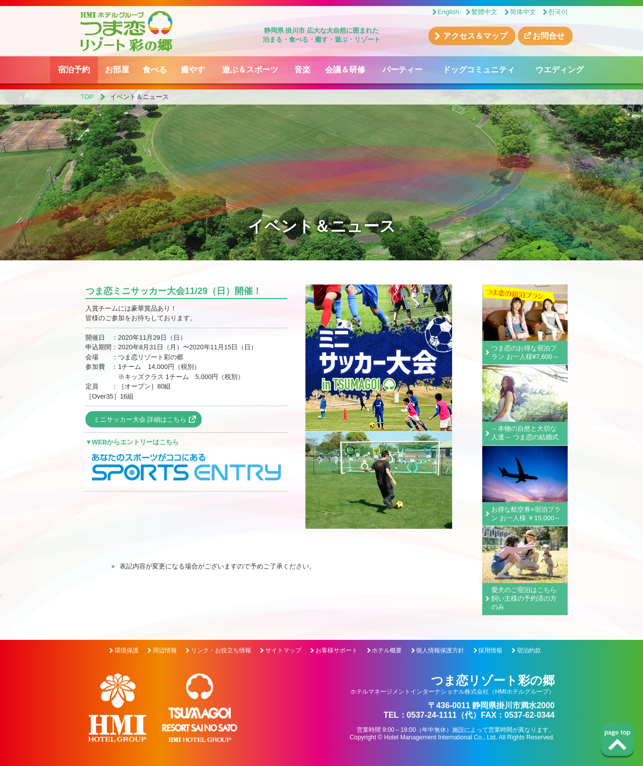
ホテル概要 (387, 650)
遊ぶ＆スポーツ (250, 69)
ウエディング (559, 69)
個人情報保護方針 (440, 650)
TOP (87, 97)
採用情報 (490, 650)
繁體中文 (484, 12)
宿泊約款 (529, 650)
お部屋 (117, 69)
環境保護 (127, 650)
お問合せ (548, 36)
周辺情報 (165, 650)
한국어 (558, 12)
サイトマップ (283, 650)
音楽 (302, 69)
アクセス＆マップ (475, 36)
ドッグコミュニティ (479, 69)
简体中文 (523, 12)
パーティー (402, 69)
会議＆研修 (345, 69)
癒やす (193, 69)
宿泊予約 (74, 69)
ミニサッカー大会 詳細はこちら (140, 419)
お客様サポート (336, 650)
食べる (155, 69)
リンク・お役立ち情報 (221, 650)
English (448, 12)
